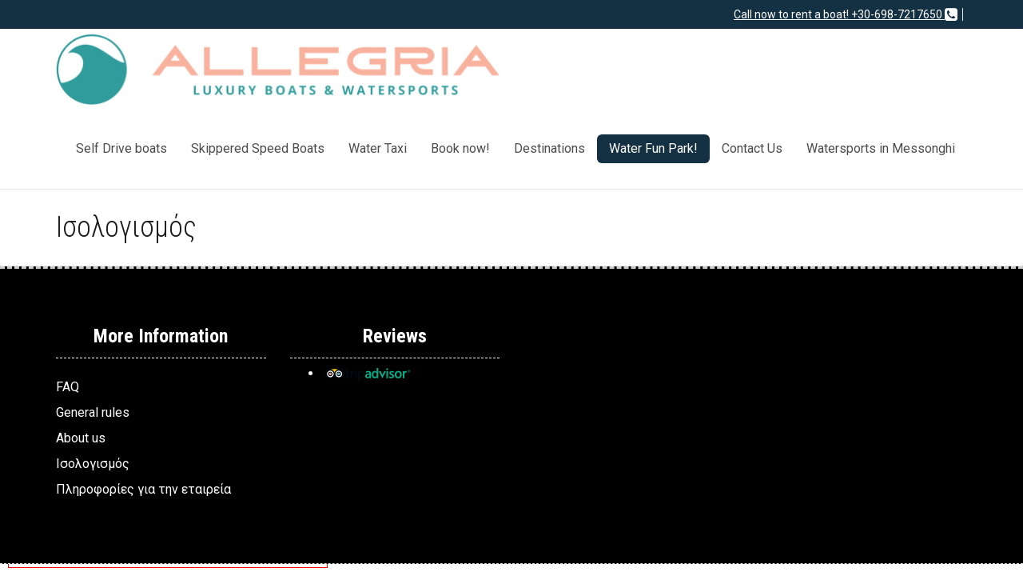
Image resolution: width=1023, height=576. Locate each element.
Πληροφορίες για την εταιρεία (143, 489)
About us (80, 438)
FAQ (67, 386)
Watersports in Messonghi (880, 148)
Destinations (549, 148)
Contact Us (752, 148)
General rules (92, 412)
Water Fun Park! (653, 148)
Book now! (460, 148)
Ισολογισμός (92, 463)
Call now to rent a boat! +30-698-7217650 (845, 14)
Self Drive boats (121, 148)
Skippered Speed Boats (257, 148)
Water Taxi (377, 148)
